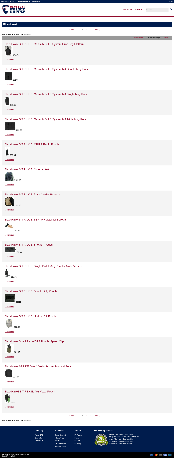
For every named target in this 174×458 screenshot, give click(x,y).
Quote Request (60, 435)
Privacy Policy (11, 456)
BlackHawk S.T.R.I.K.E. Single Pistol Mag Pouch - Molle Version (44, 266)
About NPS (39, 435)
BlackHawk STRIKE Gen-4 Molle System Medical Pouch (39, 366)
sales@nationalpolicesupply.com (15, 2)
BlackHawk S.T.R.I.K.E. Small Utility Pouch (31, 291)
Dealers (57, 441)
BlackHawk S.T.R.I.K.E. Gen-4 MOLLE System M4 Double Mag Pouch (47, 69)
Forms (76, 438)
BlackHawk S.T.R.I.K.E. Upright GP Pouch (30, 316)
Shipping (77, 444)
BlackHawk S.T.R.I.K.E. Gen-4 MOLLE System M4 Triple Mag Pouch (46, 119)
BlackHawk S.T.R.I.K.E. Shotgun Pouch (29, 244)
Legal (4, 456)
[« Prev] (71, 30)
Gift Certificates (60, 444)
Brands (138, 10)
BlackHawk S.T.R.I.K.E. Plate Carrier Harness (32, 194)
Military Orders (60, 438)
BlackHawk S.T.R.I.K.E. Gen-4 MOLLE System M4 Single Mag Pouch (47, 94)
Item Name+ (139, 38)
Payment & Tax (60, 447)
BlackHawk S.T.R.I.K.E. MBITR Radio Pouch (32, 144)
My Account (78, 435)
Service (77, 441)
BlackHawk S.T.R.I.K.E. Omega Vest (27, 169)
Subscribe (38, 438)
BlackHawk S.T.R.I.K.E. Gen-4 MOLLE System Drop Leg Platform (44, 44)
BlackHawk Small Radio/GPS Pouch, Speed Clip (34, 341)
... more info (9, 59)
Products (127, 10)
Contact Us (39, 441)
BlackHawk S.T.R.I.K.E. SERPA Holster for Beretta (35, 219)
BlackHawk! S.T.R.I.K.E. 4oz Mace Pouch (30, 391)
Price (166, 38)
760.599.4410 (35, 2)
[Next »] (97, 30)
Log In (170, 2)
